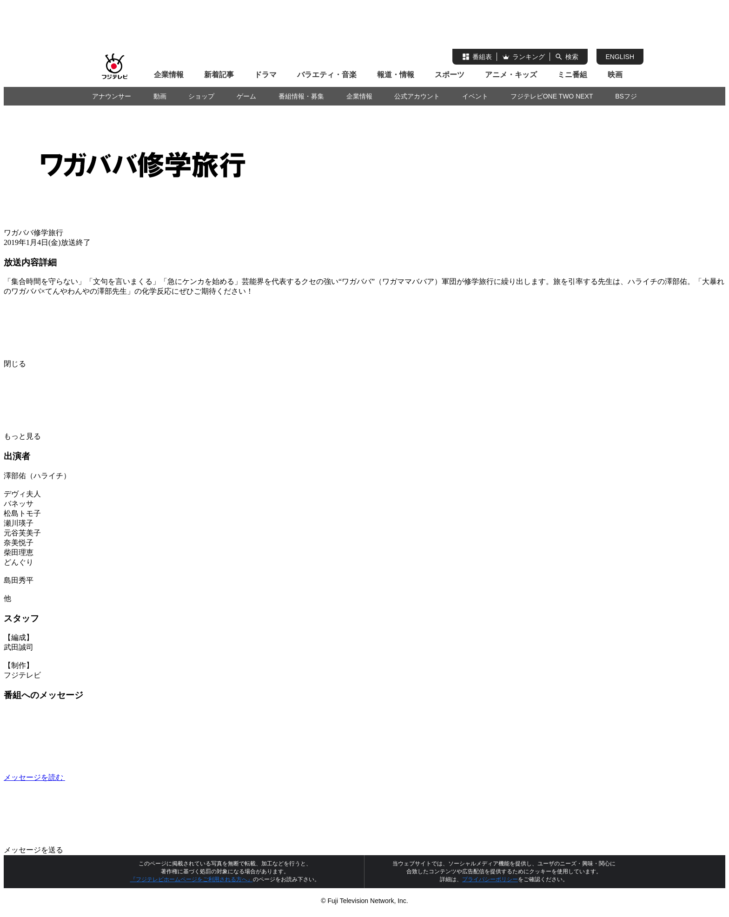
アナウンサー (111, 96)
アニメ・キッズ (511, 75)
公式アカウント (417, 96)
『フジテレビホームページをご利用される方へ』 (191, 879)
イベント (475, 96)
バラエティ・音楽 (327, 75)
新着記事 (219, 75)
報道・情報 (395, 75)
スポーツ (449, 75)
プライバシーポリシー (490, 879)
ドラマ (265, 75)
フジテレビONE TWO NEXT (551, 96)
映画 (615, 75)
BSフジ (626, 96)
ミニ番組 (572, 75)
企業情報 (169, 75)
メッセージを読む (104, 777)
